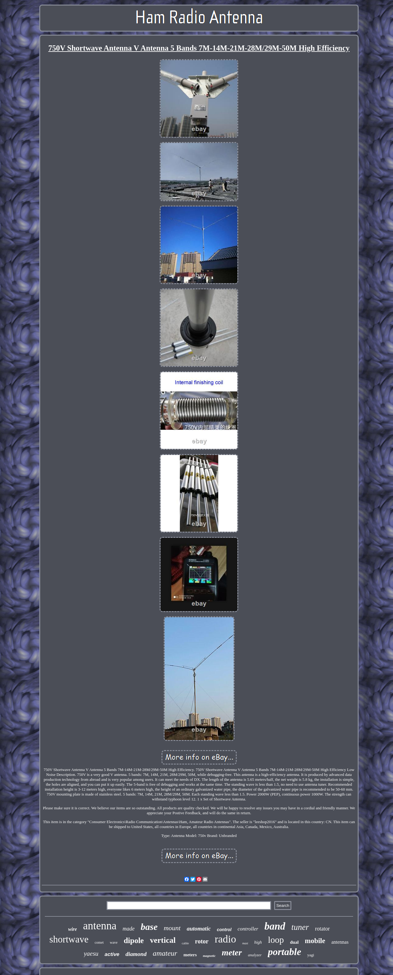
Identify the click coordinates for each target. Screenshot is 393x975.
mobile (315, 941)
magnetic (209, 956)
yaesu (91, 953)
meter (232, 952)
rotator (322, 929)
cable (185, 943)
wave (114, 942)
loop (276, 940)
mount (172, 928)
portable (284, 951)
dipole (134, 940)
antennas (339, 942)
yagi (310, 955)
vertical (163, 940)
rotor (201, 941)
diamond (136, 954)
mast (245, 943)
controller (248, 929)
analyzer (255, 955)
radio (225, 939)
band (274, 926)
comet (99, 942)
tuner (300, 927)
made (128, 929)
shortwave (68, 939)
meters (189, 954)
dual (294, 942)
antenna (99, 926)
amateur (165, 953)
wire (72, 929)
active (112, 954)
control (224, 929)
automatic (199, 928)
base (149, 927)
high (258, 942)
